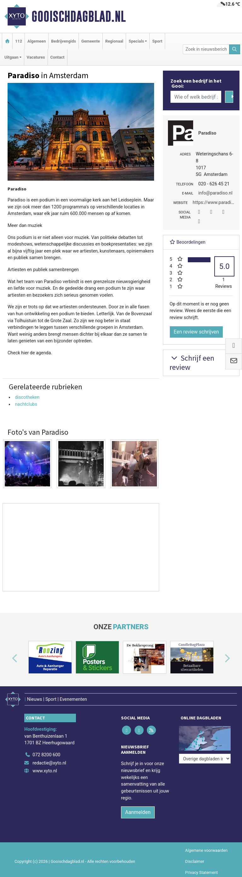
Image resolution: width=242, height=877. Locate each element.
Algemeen (36, 41)
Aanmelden (138, 812)
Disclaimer (194, 861)
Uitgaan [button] (11, 57)
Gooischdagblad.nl (79, 16)
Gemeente (90, 41)
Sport (157, 41)
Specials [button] (136, 41)
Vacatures (36, 57)
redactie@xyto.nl (49, 763)
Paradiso (207, 133)
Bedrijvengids (63, 41)
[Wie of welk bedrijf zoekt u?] (195, 97)
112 (18, 41)
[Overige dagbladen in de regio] (205, 759)
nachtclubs (26, 404)
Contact (57, 57)
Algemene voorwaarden (206, 850)
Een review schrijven (196, 332)
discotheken (27, 397)
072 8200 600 (46, 755)
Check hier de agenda (29, 353)
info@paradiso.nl (215, 193)
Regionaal (114, 41)
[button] (7, 658)
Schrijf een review (192, 362)
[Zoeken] (234, 49)
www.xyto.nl (44, 771)
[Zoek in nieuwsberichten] (206, 49)
